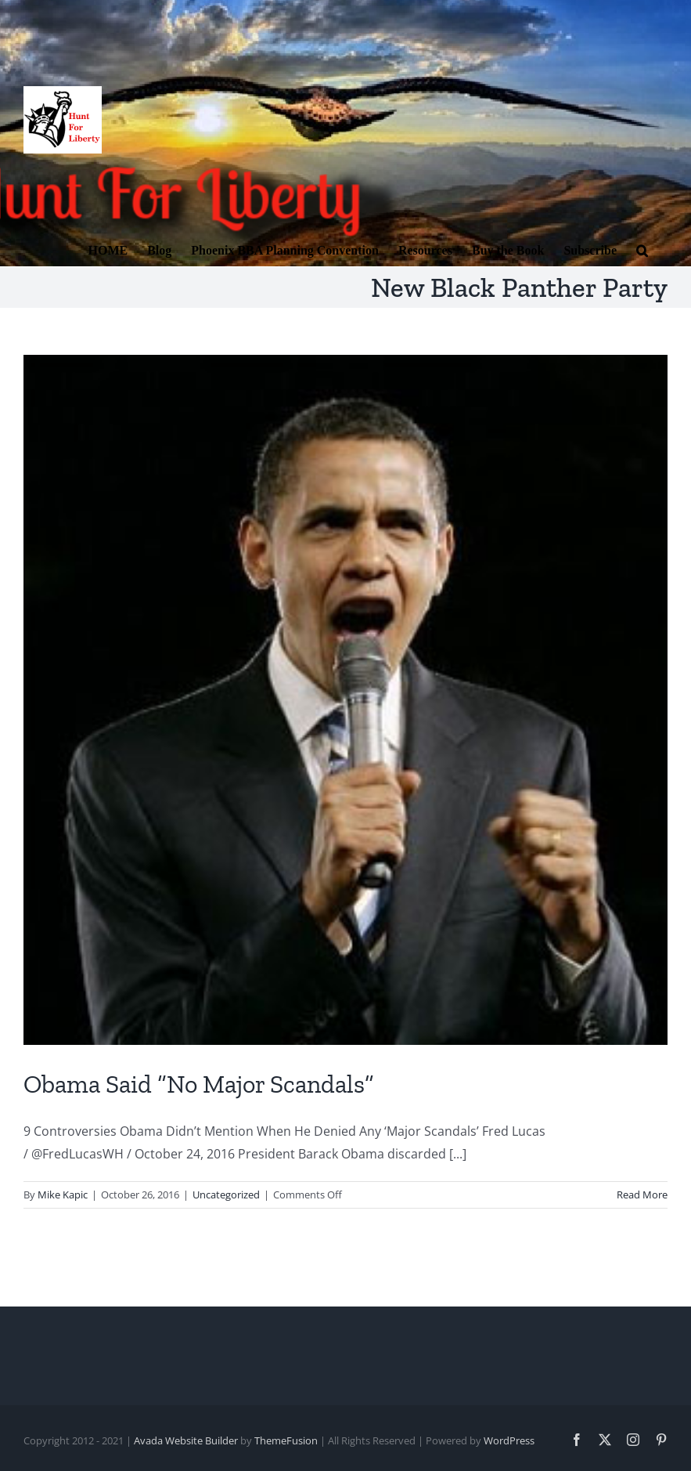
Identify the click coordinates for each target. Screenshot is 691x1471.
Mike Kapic (63, 1194)
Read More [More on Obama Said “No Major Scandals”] (642, 1194)
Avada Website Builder (186, 1440)
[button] (642, 249)
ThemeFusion (286, 1440)
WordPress (509, 1440)
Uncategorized (226, 1194)
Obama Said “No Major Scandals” (198, 1084)
